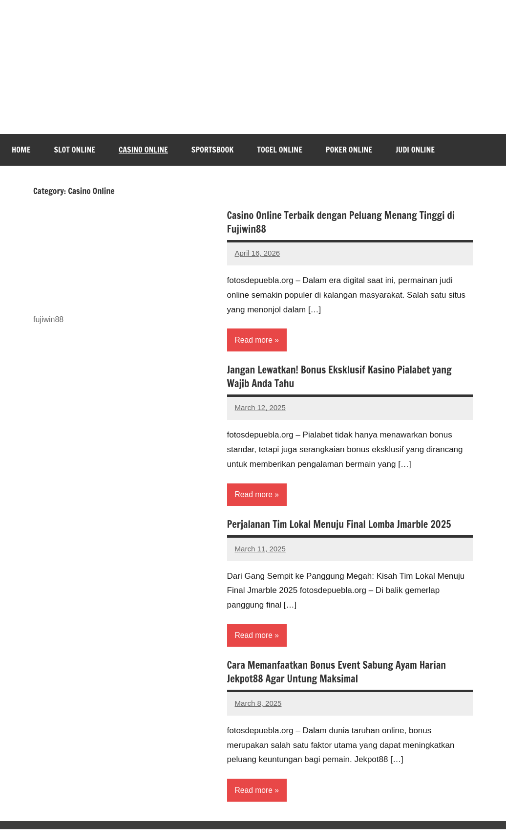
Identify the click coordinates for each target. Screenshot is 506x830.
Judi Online (415, 149)
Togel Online (279, 149)
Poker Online (349, 149)
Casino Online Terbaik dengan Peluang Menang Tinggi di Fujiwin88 (341, 222)
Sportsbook (212, 149)
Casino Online (143, 149)
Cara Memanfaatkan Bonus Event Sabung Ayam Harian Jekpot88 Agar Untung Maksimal (336, 673)
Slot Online (74, 149)
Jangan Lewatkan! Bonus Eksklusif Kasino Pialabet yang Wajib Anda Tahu (339, 377)
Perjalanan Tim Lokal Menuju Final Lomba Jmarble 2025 (339, 525)
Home (21, 149)
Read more (254, 340)
